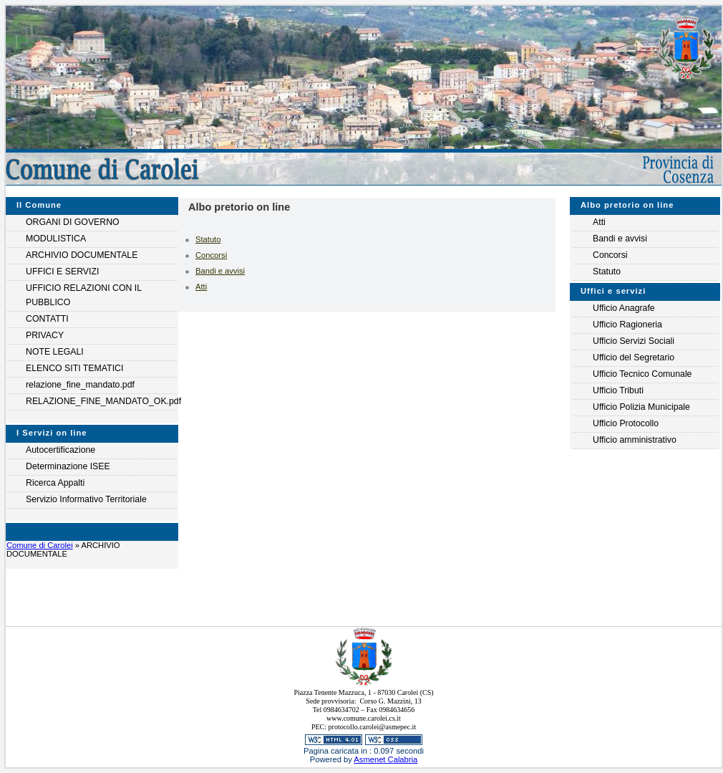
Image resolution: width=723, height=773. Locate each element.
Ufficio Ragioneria (627, 325)
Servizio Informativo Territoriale (86, 499)
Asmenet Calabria (385, 759)
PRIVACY (45, 335)
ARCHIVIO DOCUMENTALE (81, 255)
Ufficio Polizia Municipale (641, 407)
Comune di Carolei (39, 545)
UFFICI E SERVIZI (62, 272)
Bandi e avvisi (220, 271)
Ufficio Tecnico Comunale (642, 374)
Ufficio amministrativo (634, 440)
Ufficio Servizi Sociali (633, 341)
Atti (201, 286)
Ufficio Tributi (618, 390)
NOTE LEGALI (55, 352)
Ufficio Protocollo (626, 423)
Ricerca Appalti (55, 483)
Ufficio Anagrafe (624, 308)
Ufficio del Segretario (633, 357)
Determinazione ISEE (68, 466)
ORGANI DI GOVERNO (73, 222)
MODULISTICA (56, 239)
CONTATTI (47, 319)
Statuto (207, 239)
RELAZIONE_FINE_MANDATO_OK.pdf (102, 401)
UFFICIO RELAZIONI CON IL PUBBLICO (84, 295)
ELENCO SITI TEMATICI (74, 368)
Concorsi (211, 255)
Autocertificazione (60, 450)
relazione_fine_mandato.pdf (80, 385)
